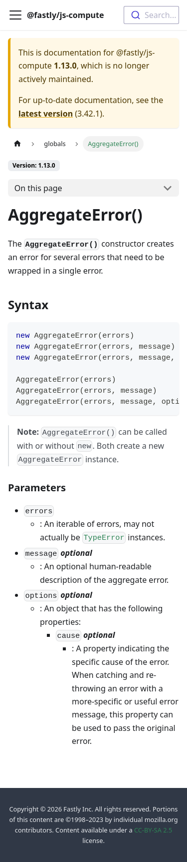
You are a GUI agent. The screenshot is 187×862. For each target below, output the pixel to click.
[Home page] (17, 144)
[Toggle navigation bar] (15, 15)
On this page (38, 188)
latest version (45, 113)
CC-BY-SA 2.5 (153, 829)
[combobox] (151, 15)
